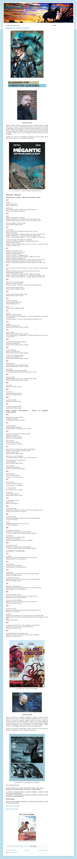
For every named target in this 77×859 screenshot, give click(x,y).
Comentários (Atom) (13, 852)
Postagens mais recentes (11, 850)
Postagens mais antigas (43, 850)
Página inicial (27, 850)
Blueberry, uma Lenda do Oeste (37, 7)
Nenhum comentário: (24, 846)
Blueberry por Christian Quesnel (17, 28)
